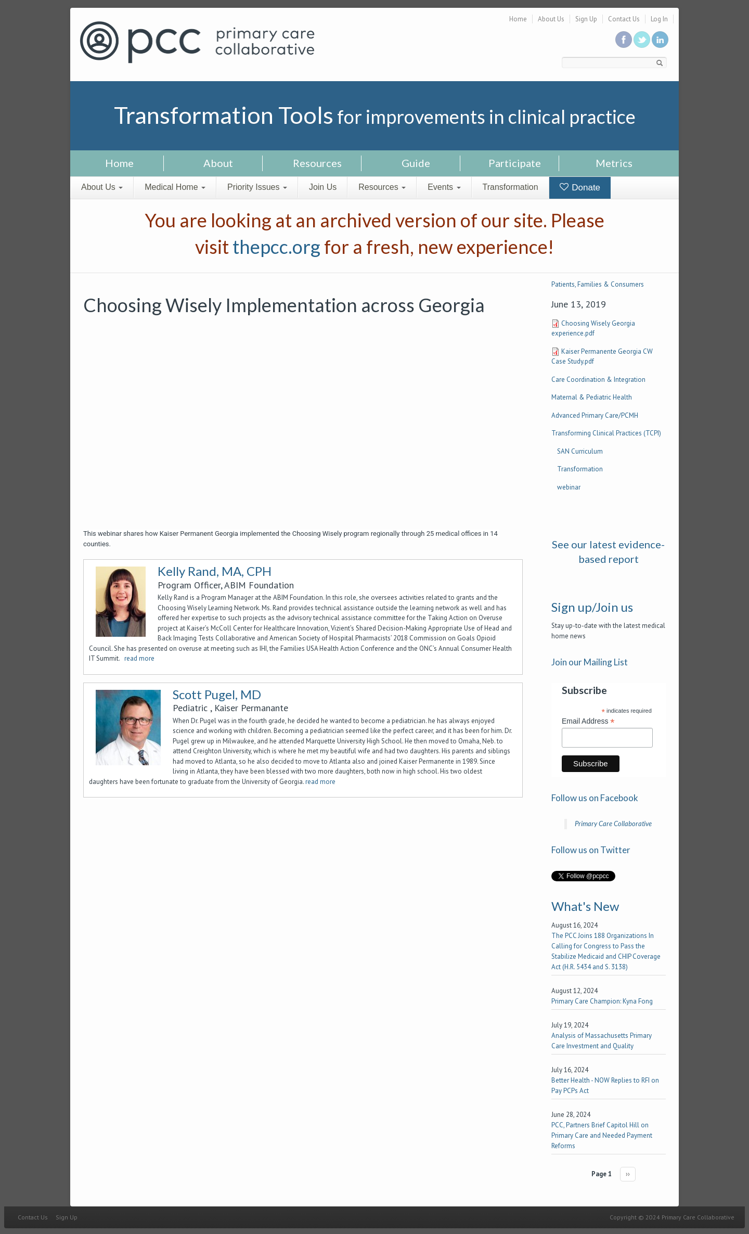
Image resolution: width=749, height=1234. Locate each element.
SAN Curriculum (580, 451)
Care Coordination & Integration (598, 379)
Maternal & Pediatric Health (591, 397)
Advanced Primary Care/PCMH (594, 415)
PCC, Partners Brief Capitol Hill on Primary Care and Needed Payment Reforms (601, 1135)
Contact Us (624, 19)
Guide (416, 163)
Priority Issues (257, 187)
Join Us (323, 187)
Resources (317, 163)
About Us (551, 19)
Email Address (588, 721)
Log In (659, 19)
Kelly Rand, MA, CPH (215, 571)
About (218, 163)
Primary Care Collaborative (613, 823)
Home (518, 19)
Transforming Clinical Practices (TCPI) (606, 433)
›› (628, 1173)
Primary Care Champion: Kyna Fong (602, 1001)
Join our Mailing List (589, 662)
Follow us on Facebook (594, 797)
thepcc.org (276, 246)
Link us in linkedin (660, 39)
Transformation (510, 187)
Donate (580, 187)
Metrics (614, 163)
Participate (514, 163)
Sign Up (586, 19)
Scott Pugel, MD (217, 694)
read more (139, 658)
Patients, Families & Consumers (597, 284)
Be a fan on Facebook (623, 39)
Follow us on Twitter (642, 39)
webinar (568, 487)
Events (444, 187)
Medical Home (175, 187)
